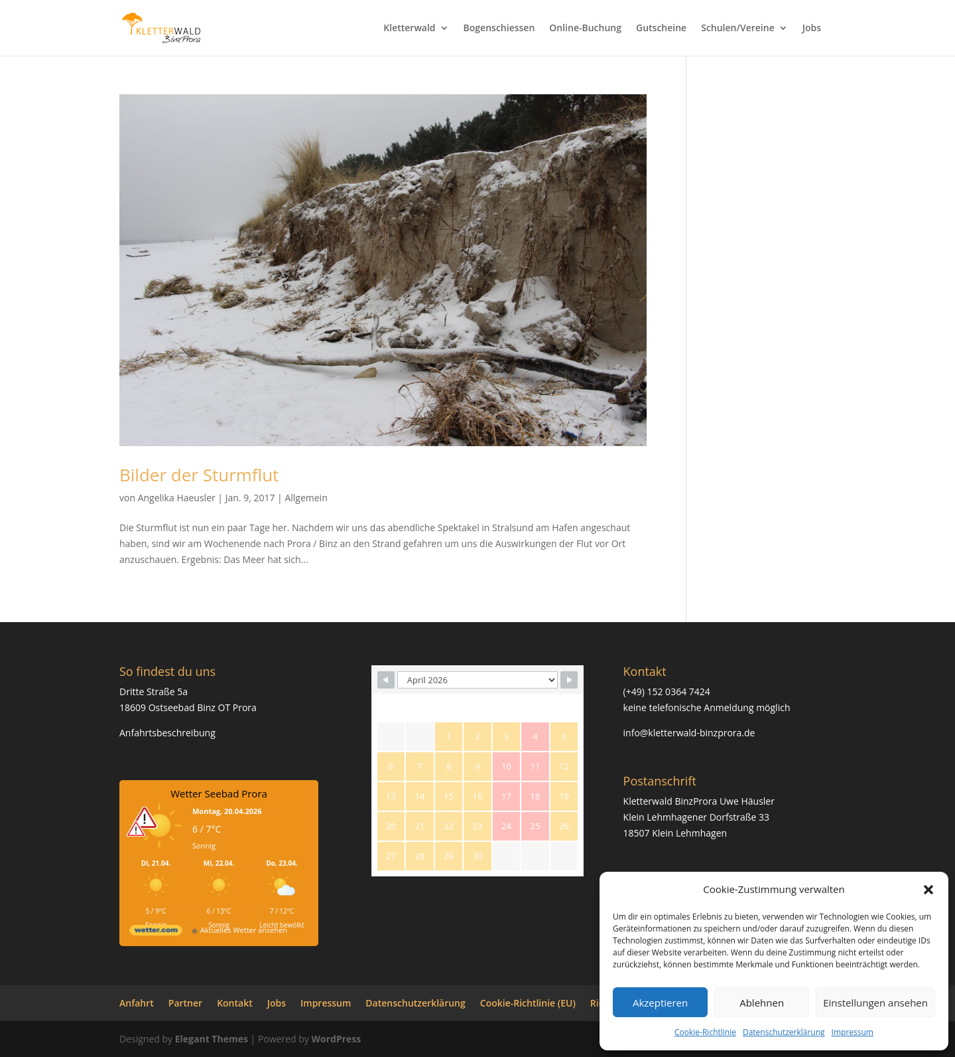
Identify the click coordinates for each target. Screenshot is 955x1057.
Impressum (852, 1032)
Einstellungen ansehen (875, 1002)
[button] (928, 889)
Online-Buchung (585, 28)
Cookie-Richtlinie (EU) (528, 1003)
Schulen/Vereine (738, 28)
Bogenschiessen (499, 28)
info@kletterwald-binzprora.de (689, 732)
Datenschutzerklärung (784, 1032)
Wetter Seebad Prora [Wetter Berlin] (218, 793)
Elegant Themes (211, 1038)
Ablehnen (761, 1002)
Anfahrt (136, 1003)
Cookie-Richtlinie (705, 1032)
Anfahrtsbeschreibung (167, 732)
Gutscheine (661, 28)
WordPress (336, 1038)
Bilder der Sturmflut (199, 475)
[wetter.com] (155, 932)
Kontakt (235, 1003)
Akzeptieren (660, 1002)
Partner (185, 1003)
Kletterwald (409, 28)
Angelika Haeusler (177, 497)
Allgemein (306, 497)
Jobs (811, 28)
